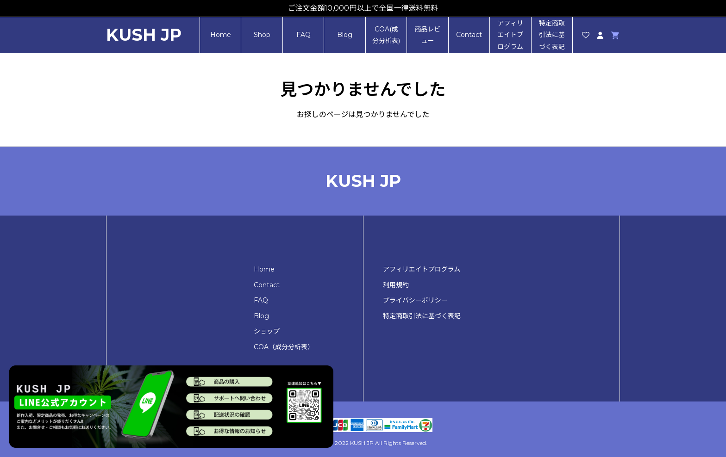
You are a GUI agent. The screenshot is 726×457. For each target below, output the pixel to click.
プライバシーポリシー (415, 300)
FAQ (303, 35)
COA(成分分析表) (386, 35)
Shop (262, 35)
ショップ (267, 331)
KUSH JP (144, 35)
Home (220, 35)
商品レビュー (427, 35)
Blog (344, 35)
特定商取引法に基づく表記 (552, 34)
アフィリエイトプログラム (510, 34)
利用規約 (396, 285)
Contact (469, 35)
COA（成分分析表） (284, 347)
